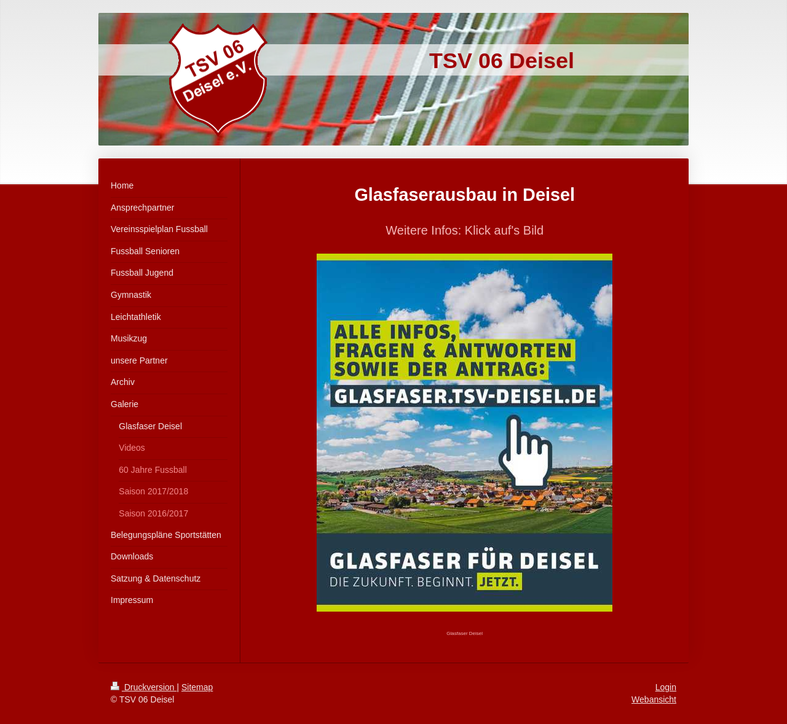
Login (665, 687)
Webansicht (653, 699)
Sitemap (197, 687)
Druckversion (143, 687)
